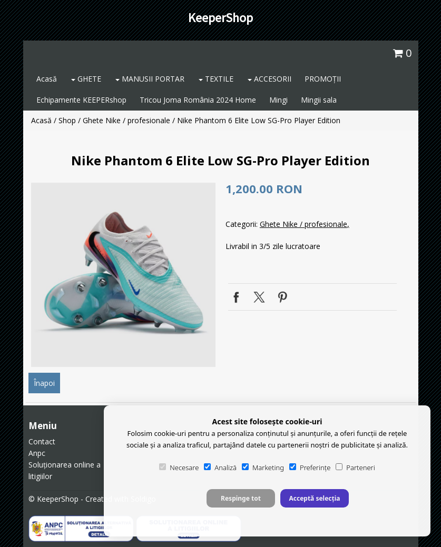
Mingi (278, 100)
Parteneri (355, 467)
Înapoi (44, 383)
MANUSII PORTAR (149, 79)
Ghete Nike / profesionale (126, 120)
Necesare (179, 467)
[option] (123, 275)
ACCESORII (269, 79)
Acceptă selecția (314, 498)
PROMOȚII (323, 79)
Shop (67, 120)
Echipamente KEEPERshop (81, 100)
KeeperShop (220, 17)
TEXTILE (216, 79)
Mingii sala (319, 100)
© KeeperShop (53, 499)
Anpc (36, 453)
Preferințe (309, 467)
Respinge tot (241, 498)
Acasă (46, 79)
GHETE (86, 79)
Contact (41, 441)
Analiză (220, 467)
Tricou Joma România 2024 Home (198, 100)
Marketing (263, 467)
